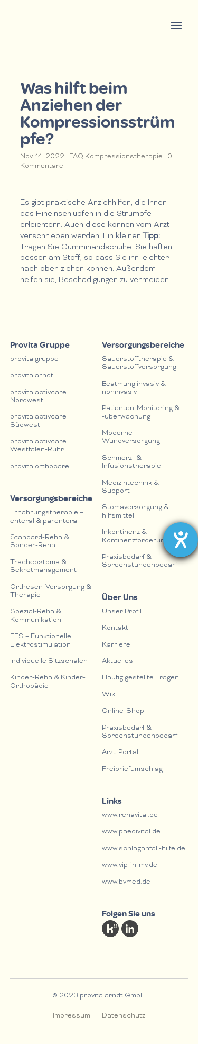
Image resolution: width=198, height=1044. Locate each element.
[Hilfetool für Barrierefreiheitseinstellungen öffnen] (180, 539)
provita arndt (31, 376)
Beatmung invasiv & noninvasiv (134, 388)
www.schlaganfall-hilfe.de (143, 849)
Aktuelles (117, 662)
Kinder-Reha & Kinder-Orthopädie (48, 682)
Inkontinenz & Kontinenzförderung (135, 536)
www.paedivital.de (131, 832)
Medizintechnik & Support (130, 487)
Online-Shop (123, 711)
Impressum (71, 1016)
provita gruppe (34, 360)
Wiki (109, 695)
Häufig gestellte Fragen (140, 678)
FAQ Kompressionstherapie (116, 156)
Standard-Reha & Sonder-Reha (39, 542)
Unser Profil (122, 612)
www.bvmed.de (126, 882)
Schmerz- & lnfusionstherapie (131, 462)
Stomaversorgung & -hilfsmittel (137, 512)
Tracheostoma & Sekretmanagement (43, 567)
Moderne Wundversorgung (131, 438)
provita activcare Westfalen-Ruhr (38, 446)
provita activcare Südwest (38, 421)
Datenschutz (123, 1016)
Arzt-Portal (120, 753)
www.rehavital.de (130, 816)
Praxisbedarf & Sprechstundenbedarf (139, 561)
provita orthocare (39, 467)
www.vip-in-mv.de (129, 865)
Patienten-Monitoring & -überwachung (141, 413)
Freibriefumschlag (132, 770)
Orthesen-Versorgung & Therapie (50, 592)
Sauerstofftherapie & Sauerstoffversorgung (139, 363)
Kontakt (115, 628)
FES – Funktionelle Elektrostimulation (40, 641)
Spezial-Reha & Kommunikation (35, 616)
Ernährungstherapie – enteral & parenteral (46, 517)
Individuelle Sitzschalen (49, 662)
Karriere (116, 645)
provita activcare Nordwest (38, 397)
